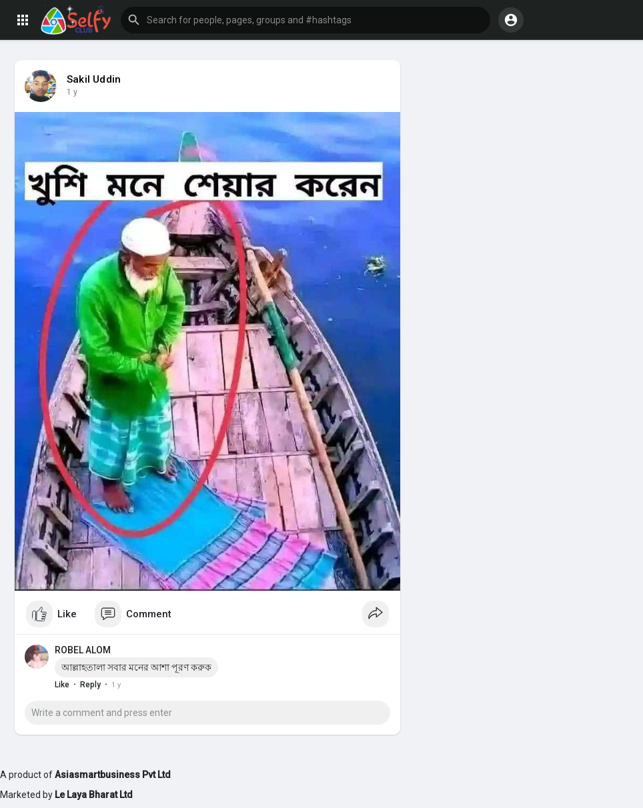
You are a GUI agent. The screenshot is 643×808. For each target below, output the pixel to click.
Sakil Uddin (94, 79)
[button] (305, 20)
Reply (90, 684)
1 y (72, 92)
